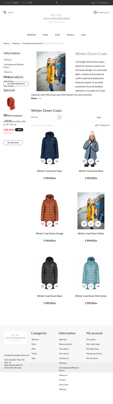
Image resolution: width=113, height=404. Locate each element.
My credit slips (93, 344)
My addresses (92, 349)
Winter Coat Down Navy (49, 170)
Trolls (70, 35)
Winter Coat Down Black (49, 295)
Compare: (103, 125)
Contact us (64, 358)
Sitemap (63, 389)
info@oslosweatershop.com (17, 355)
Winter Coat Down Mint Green (91, 295)
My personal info (94, 353)
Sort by (34, 117)
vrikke (8, 184)
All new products (16, 100)
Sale (83, 35)
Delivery (8, 58)
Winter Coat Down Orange (49, 233)
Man (45, 35)
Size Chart (8, 80)
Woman (31, 35)
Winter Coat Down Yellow (91, 233)
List (107, 117)
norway (8, 175)
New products (13, 93)
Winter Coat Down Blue (91, 170)
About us (8, 70)
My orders (91, 339)
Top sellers (64, 349)
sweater (17, 184)
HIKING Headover (13, 133)
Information (12, 53)
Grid (104, 117)
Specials (9, 108)
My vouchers (92, 358)
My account (94, 333)
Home (6, 43)
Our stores (9, 85)
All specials (13, 161)
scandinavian (11, 179)
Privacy (7, 75)
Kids (57, 35)
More (34, 98)
